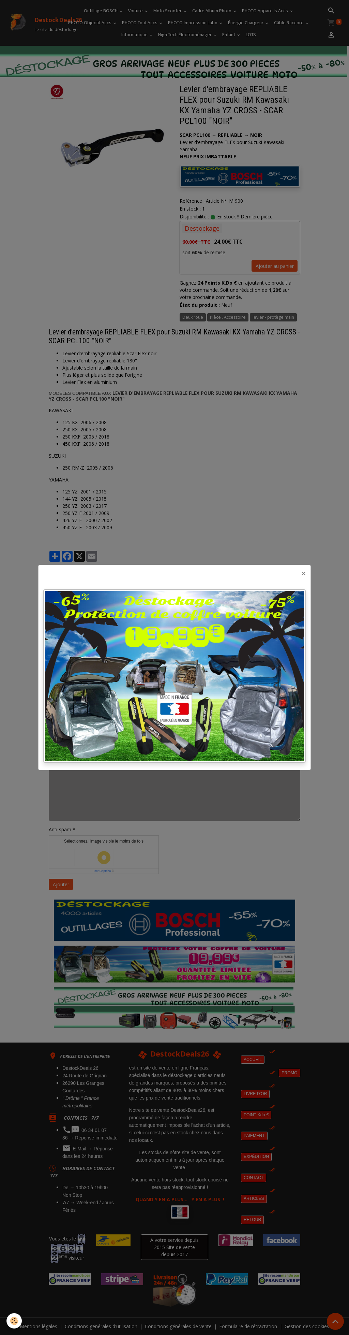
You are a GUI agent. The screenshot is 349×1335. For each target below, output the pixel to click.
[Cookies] (14, 1321)
